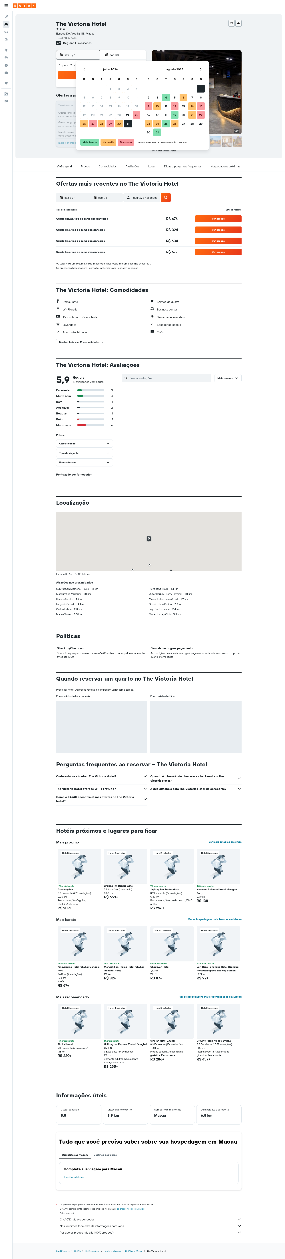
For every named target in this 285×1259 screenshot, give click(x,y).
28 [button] (101, 123)
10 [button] (127, 97)
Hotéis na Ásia (92, 1251)
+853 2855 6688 (66, 38)
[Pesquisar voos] (6, 16)
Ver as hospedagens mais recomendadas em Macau (210, 996)
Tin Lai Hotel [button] (65, 1044)
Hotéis (77, 1251)
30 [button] (119, 123)
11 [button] (136, 97)
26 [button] (84, 123)
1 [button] (110, 89)
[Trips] (6, 83)
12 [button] (84, 106)
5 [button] (84, 97)
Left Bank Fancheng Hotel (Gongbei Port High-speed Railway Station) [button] (218, 968)
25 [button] (136, 115)
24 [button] (127, 115)
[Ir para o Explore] (6, 50)
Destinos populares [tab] (105, 1154)
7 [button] (101, 97)
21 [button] (101, 115)
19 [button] (84, 115)
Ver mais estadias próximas (225, 841)
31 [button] (128, 123)
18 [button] (136, 106)
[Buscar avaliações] (169, 378)
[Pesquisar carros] (6, 32)
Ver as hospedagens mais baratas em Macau (215, 919)
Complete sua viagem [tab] (75, 1154)
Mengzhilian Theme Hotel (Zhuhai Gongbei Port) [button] (124, 968)
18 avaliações (83, 43)
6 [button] (93, 97)
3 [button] (128, 89)
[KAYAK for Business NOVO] (6, 73)
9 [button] (119, 97)
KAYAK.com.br (63, 1251)
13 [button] (93, 106)
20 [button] (93, 115)
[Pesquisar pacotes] (6, 39)
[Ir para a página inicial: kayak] (24, 5)
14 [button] (101, 106)
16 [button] (119, 106)
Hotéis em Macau (74, 1177)
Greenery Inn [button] (65, 889)
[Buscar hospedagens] (6, 24)
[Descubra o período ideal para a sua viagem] (6, 65)
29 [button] (110, 123)
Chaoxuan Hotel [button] (159, 967)
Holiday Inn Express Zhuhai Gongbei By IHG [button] (125, 1046)
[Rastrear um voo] (6, 57)
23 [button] (119, 115)
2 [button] (119, 89)
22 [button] (110, 115)
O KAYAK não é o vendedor (151, 1219)
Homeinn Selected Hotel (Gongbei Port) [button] (217, 891)
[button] (6, 6)
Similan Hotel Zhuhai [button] (162, 1040)
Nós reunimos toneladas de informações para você (151, 1226)
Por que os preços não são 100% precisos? (151, 1232)
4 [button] (136, 89)
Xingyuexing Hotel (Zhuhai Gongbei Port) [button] (79, 968)
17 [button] (128, 106)
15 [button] (110, 106)
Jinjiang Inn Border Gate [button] (118, 885)
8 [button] (110, 97)
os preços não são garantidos (131, 1208)
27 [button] (93, 123)
